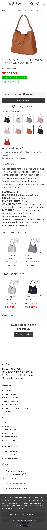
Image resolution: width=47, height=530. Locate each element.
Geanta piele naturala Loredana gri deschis (9, 257)
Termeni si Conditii (10, 401)
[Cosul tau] (43, 3)
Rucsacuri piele (9, 440)
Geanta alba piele (10, 458)
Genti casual (7, 10)
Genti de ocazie (9, 430)
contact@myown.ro (13, 483)
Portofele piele (9, 437)
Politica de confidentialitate (15, 408)
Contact (6, 412)
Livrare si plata (9, 394)
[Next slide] (41, 253)
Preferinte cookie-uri (23, 525)
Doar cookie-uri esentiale (23, 520)
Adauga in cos (23, 100)
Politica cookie (9, 405)
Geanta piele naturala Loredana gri (30, 257)
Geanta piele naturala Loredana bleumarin (30, 298)
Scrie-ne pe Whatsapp (15, 158)
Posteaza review (23, 334)
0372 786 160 (10, 478)
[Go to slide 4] (24, 54)
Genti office (7, 426)
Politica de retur (10, 398)
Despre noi (7, 391)
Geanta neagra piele (11, 451)
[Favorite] (37, 3)
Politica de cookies (28, 503)
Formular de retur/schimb (16, 488)
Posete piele (7, 433)
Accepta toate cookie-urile (23, 514)
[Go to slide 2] (22, 54)
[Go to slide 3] (23, 54)
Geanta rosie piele (10, 455)
